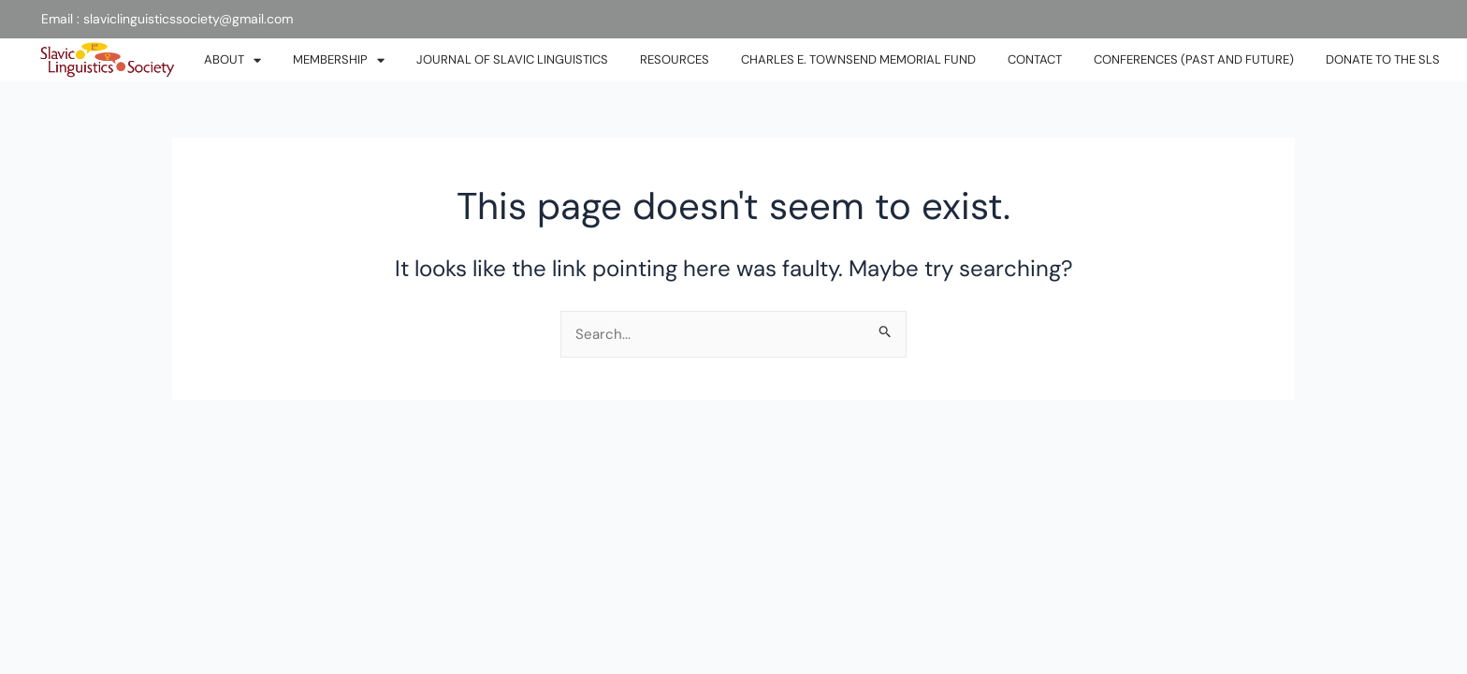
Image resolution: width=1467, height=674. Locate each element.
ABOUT (232, 60)
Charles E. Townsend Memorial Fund (858, 59)
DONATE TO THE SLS (1383, 59)
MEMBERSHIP (339, 60)
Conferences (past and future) (1194, 59)
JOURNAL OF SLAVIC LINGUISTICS (512, 59)
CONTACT (1035, 59)
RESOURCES (674, 59)
